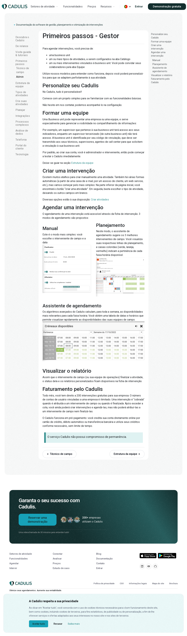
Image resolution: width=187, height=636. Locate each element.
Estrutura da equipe (82, 162)
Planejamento (159, 64)
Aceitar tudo (38, 623)
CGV (122, 583)
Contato (100, 563)
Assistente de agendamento (159, 69)
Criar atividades (100, 199)
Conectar (58, 554)
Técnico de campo (22, 70)
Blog (98, 554)
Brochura (173, 583)
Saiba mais (74, 623)
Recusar (58, 623)
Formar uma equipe (161, 41)
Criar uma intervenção (157, 47)
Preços (91, 6)
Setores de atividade (20, 554)
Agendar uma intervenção (158, 54)
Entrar (139, 6)
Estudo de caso (61, 568)
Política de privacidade (104, 583)
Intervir (13, 568)
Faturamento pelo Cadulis (160, 81)
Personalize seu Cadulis (159, 36)
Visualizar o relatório (161, 75)
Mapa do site (158, 583)
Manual (156, 60)
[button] (45, 6)
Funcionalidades (73, 6)
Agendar (14, 563)
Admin (20, 76)
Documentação (104, 558)
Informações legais (138, 583)
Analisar (57, 558)
